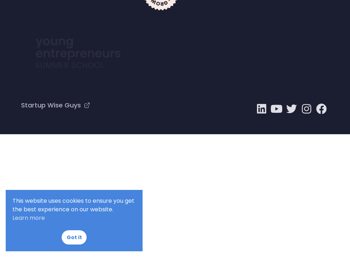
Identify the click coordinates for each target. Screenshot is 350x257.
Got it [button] (74, 237)
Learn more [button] (28, 218)
